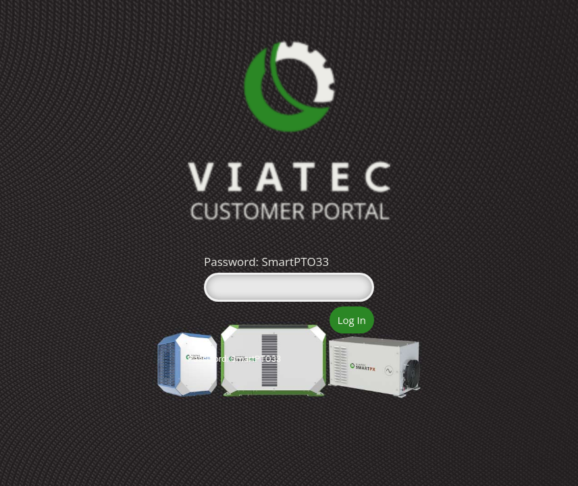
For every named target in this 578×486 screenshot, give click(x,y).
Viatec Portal (289, 130)
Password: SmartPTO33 (266, 261)
